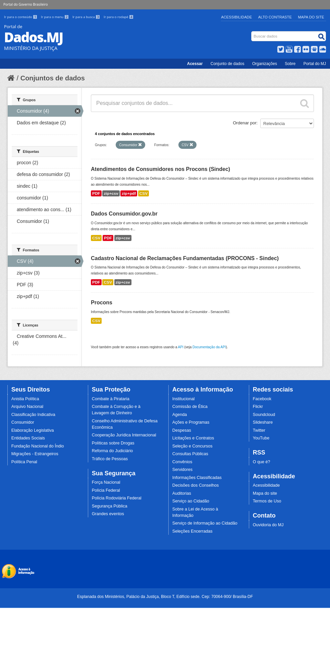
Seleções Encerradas (192, 531)
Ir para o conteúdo (21, 17)
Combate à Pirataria (110, 399)
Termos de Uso (267, 501)
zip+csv (111, 193)
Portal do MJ (315, 63)
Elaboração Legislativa (32, 430)
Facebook (262, 399)
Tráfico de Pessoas (110, 459)
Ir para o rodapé (118, 17)
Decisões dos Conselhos (195, 485)
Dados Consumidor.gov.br (124, 214)
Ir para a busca (86, 17)
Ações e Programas (191, 422)
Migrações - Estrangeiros (34, 453)
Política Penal (24, 462)
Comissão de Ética (190, 406)
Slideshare (263, 422)
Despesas (181, 430)
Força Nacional (106, 482)
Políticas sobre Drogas (113, 443)
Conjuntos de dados (52, 78)
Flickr (258, 406)
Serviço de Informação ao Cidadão (204, 523)
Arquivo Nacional (27, 406)
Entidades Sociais (28, 438)
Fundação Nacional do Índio (37, 446)
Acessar (195, 63)
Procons (101, 302)
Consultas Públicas (190, 453)
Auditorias (181, 493)
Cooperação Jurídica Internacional (124, 435)
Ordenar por (245, 122)
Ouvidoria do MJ (268, 525)
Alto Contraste (275, 17)
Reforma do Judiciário (112, 450)
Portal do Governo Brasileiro (25, 4)
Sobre (290, 63)
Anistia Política (25, 399)
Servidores (182, 469)
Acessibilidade (236, 17)
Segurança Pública (109, 506)
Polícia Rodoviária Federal (117, 498)
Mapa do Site (311, 17)
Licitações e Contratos (193, 438)
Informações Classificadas (197, 477)
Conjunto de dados (227, 63)
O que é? (261, 462)
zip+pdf (129, 193)
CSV (144, 193)
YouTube (261, 438)
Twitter (259, 430)
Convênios (182, 462)
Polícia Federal (106, 490)
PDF (96, 193)
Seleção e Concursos (192, 446)
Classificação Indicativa (33, 414)
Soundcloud (264, 414)
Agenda (179, 414)
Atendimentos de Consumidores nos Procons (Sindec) (160, 169)
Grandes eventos (108, 513)
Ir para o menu (55, 17)
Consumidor (22, 422)
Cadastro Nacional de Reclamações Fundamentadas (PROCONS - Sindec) (185, 258)
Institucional (183, 399)
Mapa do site (265, 493)
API (180, 347)
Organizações (264, 63)
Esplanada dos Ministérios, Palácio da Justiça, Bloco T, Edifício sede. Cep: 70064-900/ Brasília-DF (165, 596)
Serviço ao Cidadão (190, 501)
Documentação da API (209, 347)
